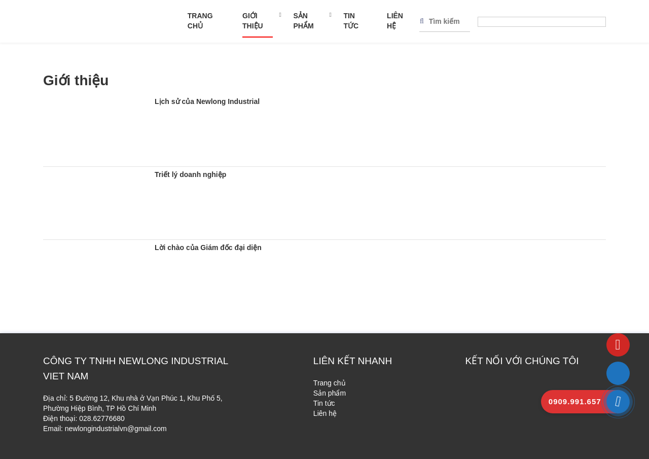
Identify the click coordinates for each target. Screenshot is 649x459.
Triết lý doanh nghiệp (190, 174)
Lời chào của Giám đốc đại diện (208, 247)
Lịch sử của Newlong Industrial (207, 101)
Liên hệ (395, 21)
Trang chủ (200, 21)
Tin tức (350, 21)
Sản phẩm (303, 21)
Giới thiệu (252, 21)
